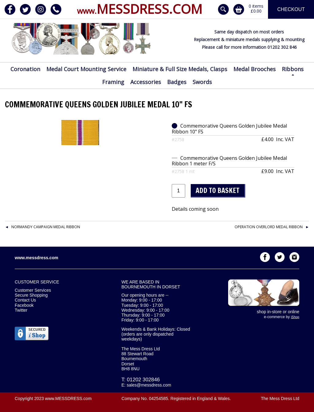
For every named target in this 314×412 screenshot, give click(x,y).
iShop (295, 317)
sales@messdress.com (149, 385)
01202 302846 (143, 380)
